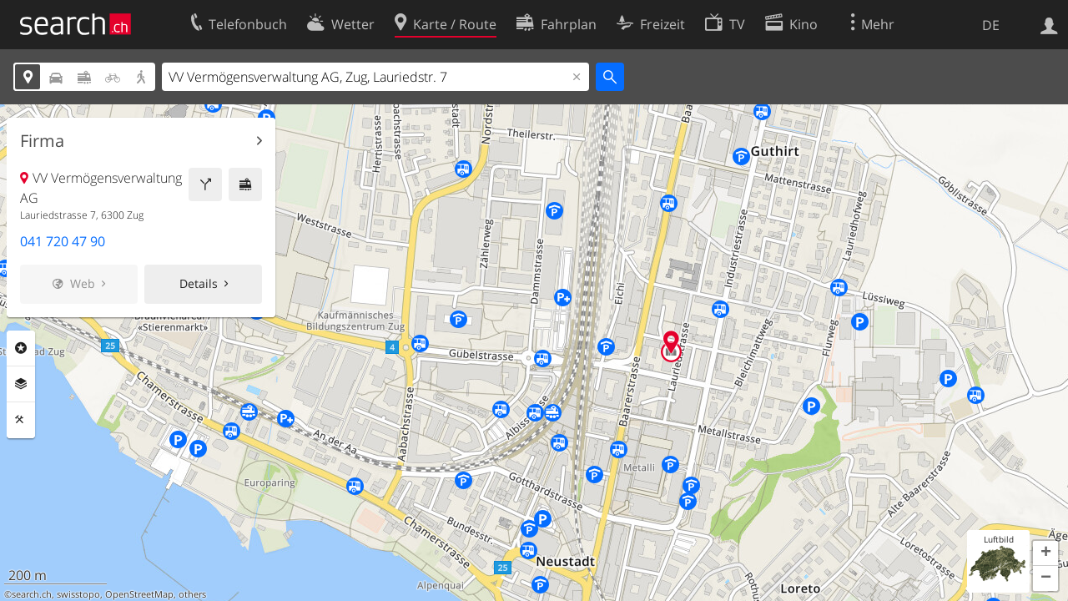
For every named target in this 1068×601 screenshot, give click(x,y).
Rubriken (21, 348)
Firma (42, 141)
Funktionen (21, 419)
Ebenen (21, 384)
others (192, 594)
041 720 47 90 (62, 241)
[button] (1045, 553)
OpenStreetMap (139, 594)
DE (991, 25)
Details (198, 283)
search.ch (32, 594)
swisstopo (78, 594)
